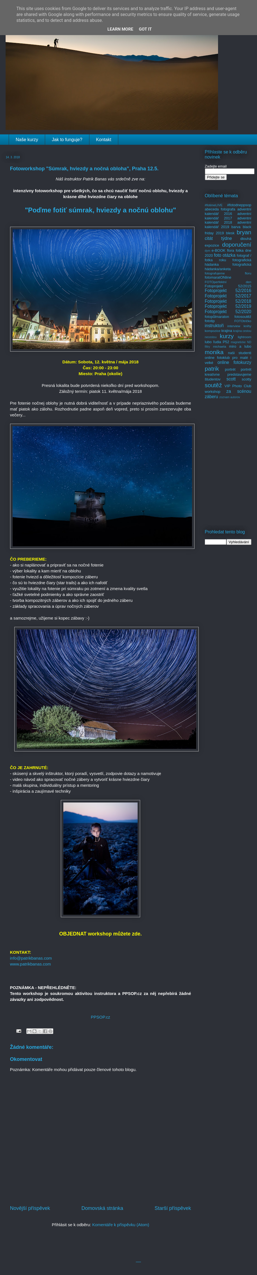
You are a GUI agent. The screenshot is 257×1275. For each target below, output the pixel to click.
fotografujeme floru (228, 273)
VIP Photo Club (237, 386)
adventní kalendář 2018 (228, 220)
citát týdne (218, 238)
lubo (208, 342)
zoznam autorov (229, 397)
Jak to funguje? (67, 139)
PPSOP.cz (100, 1017)
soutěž (213, 385)
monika (214, 352)
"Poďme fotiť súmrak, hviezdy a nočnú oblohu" (100, 210)
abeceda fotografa (220, 209)
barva (236, 227)
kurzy (227, 336)
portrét (230, 369)
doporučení (236, 244)
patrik (212, 368)
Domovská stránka (102, 1208)
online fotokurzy (234, 362)
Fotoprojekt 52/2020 (228, 311)
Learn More (120, 29)
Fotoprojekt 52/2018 (228, 301)
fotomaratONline (218, 277)
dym (207, 250)
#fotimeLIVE (214, 205)
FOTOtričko (242, 321)
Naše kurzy (27, 139)
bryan (244, 232)
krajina (226, 331)
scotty (246, 379)
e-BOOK (218, 250)
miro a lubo (240, 346)
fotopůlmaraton (217, 317)
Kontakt (103, 139)
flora (230, 250)
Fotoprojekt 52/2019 (228, 306)
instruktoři (214, 325)
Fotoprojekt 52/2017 (228, 295)
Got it (145, 29)
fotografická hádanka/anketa (228, 266)
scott (231, 379)
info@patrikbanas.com (31, 958)
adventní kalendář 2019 (228, 224)
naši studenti (239, 353)
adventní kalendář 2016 (228, 211)
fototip (210, 321)
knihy (247, 326)
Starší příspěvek (172, 1208)
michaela (219, 346)
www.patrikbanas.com (30, 964)
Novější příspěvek (30, 1208)
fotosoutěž (243, 317)
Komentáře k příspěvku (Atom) (120, 1224)
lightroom (244, 337)
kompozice (213, 330)
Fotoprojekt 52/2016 (228, 290)
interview (233, 326)
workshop (213, 391)
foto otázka (224, 255)
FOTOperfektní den (228, 282)
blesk (230, 233)
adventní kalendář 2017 (228, 216)
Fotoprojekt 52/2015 (228, 286)
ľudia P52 (221, 342)
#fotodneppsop (239, 205)
